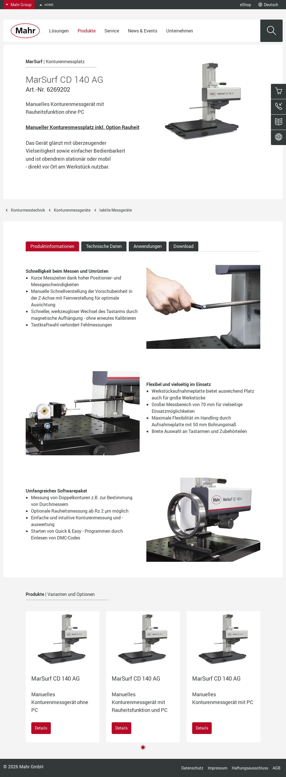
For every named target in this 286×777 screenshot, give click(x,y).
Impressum (217, 768)
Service (111, 31)
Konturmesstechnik (28, 210)
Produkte (87, 31)
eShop (245, 4)
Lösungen (59, 31)
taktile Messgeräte (115, 210)
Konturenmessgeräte (72, 210)
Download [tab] (183, 246)
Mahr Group (21, 4)
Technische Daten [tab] (104, 246)
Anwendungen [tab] (148, 246)
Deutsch (268, 4)
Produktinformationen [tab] (52, 246)
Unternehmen (179, 31)
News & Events (142, 31)
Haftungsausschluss (250, 768)
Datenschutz (192, 768)
